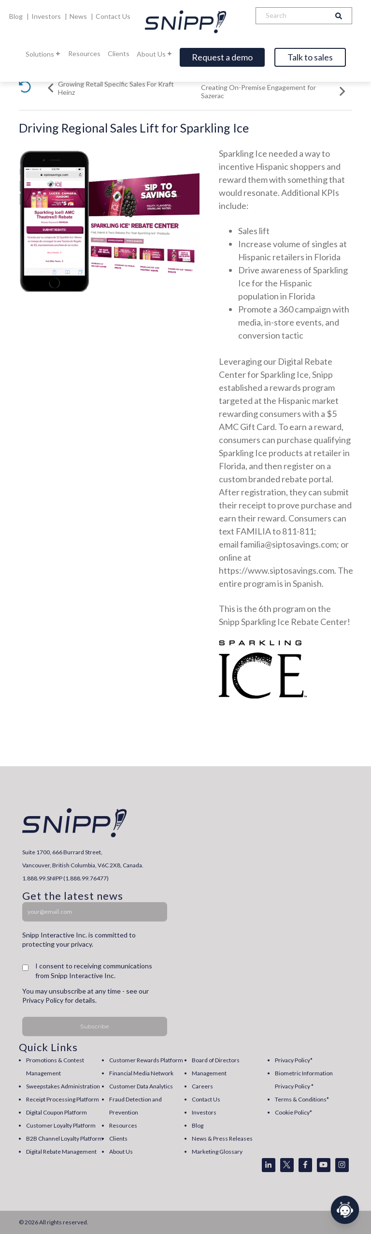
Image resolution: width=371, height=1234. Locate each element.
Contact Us (113, 16)
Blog (16, 16)
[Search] (291, 16)
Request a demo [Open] (222, 57)
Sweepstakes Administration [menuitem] (63, 1086)
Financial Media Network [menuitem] (141, 1073)
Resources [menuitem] (123, 1125)
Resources (84, 53)
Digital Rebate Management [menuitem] (61, 1151)
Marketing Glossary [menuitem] (217, 1151)
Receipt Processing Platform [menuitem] (62, 1099)
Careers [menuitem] (202, 1086)
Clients (118, 53)
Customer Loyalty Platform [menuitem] (61, 1125)
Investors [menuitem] (204, 1112)
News (79, 16)
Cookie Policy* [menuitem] (293, 1112)
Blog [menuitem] (197, 1125)
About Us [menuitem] (121, 1151)
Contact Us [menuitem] (206, 1099)
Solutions (43, 54)
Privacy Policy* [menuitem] (294, 1060)
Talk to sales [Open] (310, 57)
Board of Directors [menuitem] (216, 1060)
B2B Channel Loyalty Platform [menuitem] (64, 1138)
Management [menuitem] (209, 1073)
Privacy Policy (42, 1000)
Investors (46, 16)
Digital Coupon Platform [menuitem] (56, 1112)
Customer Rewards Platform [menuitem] (146, 1060)
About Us (154, 54)
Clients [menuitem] (118, 1138)
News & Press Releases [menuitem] (222, 1138)
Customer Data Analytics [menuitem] (141, 1086)
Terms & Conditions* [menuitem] (302, 1099)
